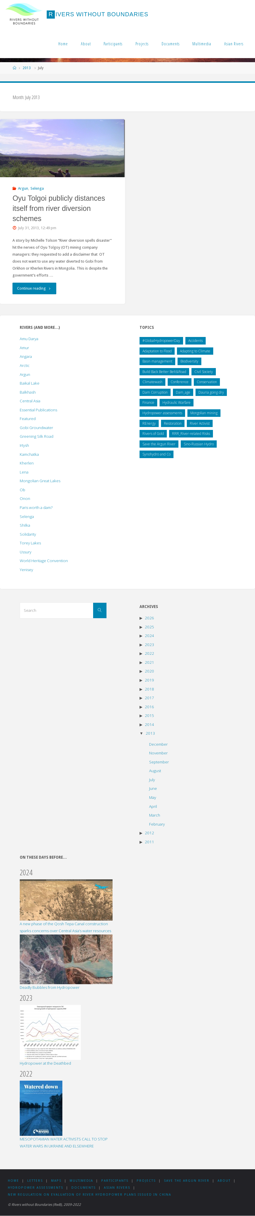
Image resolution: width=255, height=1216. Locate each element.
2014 (149, 724)
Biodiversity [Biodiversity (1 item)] (189, 361)
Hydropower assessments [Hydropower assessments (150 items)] (162, 412)
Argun (23, 188)
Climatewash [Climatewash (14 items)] (152, 381)
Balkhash (28, 392)
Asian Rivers (233, 43)
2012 (149, 832)
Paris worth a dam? (36, 507)
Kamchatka (29, 454)
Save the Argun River (190, 1181)
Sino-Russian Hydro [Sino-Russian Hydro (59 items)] (199, 444)
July (152, 779)
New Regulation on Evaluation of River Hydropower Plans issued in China (89, 1195)
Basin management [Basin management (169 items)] (157, 361)
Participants (113, 43)
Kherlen (27, 463)
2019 (149, 680)
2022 (149, 653)
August (155, 770)
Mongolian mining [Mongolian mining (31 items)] (204, 412)
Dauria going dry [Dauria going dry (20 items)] (211, 392)
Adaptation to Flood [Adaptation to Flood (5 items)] (157, 351)
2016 (149, 706)
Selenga (37, 188)
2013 (27, 68)
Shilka (25, 525)
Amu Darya (29, 338)
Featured (28, 418)
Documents (171, 43)
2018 (149, 689)
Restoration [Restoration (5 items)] (173, 423)
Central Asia (30, 400)
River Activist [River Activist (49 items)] (200, 423)
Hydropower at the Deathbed (45, 1063)
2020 (149, 671)
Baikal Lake (29, 383)
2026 (149, 617)
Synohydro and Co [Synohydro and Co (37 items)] (156, 454)
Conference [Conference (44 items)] (180, 381)
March (154, 815)
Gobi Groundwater (36, 427)
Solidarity (28, 534)
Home (63, 43)
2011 (149, 841)
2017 (149, 697)
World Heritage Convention (44, 560)
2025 (149, 626)
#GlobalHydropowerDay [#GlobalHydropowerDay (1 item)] (161, 340)
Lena (24, 472)
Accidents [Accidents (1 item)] (195, 340)
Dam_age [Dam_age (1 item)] (183, 392)
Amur (24, 347)
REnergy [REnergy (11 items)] (149, 423)
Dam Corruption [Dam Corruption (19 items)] (155, 392)
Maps (57, 1181)
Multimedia (201, 43)
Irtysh (24, 445)
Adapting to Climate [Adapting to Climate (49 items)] (195, 351)
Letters (36, 1181)
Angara (26, 356)
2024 (149, 635)
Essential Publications (38, 409)
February (157, 824)
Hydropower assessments (35, 1188)
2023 (149, 644)
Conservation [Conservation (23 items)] (207, 381)
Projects (142, 43)
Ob (22, 489)
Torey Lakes (30, 543)
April (153, 806)
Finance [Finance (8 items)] (148, 402)
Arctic (25, 365)
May (152, 797)
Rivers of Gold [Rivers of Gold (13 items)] (153, 433)
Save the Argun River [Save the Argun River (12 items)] (159, 444)
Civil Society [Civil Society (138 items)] (203, 371)
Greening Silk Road (36, 436)
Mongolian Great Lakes (40, 480)
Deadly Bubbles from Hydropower (49, 987)
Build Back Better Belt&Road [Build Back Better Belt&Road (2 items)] (164, 371)
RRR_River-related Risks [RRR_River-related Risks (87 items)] (191, 433)
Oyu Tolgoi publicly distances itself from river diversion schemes (58, 208)
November (158, 753)
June (153, 788)
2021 (149, 662)
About (86, 43)
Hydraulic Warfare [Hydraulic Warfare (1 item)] (176, 402)
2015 (149, 715)
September (159, 762)
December (158, 744)
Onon (25, 498)
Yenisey (26, 569)
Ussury (25, 552)
